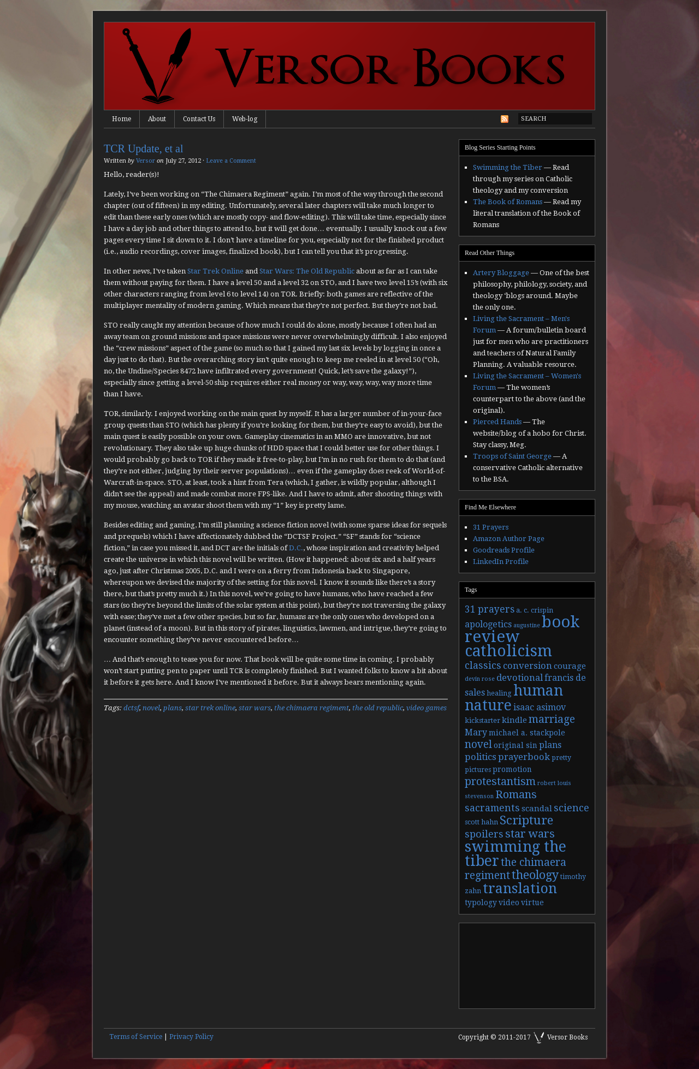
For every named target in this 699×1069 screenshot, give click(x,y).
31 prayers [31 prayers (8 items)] (489, 609)
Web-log (244, 119)
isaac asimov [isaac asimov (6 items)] (539, 707)
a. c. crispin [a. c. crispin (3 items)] (534, 610)
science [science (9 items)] (571, 807)
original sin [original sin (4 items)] (515, 745)
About (157, 119)
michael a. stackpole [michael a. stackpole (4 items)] (527, 732)
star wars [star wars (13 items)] (530, 833)
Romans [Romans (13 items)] (516, 794)
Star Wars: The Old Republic (306, 271)
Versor (145, 160)
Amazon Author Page (508, 538)
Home (121, 119)
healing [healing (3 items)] (499, 693)
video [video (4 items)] (509, 902)
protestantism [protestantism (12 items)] (500, 781)
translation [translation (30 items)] (520, 888)
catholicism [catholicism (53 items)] (508, 651)
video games (426, 708)
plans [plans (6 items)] (550, 745)
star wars (255, 708)
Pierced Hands (497, 422)
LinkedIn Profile (501, 561)
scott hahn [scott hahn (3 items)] (481, 822)
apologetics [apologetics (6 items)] (488, 624)
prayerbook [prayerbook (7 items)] (524, 757)
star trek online (210, 708)
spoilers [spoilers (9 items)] (484, 834)
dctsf (131, 708)
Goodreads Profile (504, 550)
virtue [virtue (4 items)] (532, 902)
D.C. (296, 548)
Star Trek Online (215, 271)
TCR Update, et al (143, 148)
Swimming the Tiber (507, 167)
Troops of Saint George (512, 456)
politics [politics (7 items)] (480, 757)
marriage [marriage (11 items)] (552, 719)
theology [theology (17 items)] (535, 875)
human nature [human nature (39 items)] (514, 698)
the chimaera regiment (311, 708)
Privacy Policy (191, 1037)
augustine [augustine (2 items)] (526, 625)
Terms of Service (135, 1037)
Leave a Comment (231, 160)
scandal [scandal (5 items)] (537, 808)
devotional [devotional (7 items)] (519, 678)
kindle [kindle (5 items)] (514, 720)
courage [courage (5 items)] (570, 666)
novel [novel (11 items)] (478, 744)
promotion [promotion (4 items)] (512, 769)
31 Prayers (490, 527)
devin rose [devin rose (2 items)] (480, 678)
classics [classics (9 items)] (483, 665)
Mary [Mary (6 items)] (476, 732)
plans (172, 708)
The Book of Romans (507, 202)
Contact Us (199, 119)
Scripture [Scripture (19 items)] (526, 820)
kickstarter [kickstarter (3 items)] (482, 720)
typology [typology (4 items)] (481, 902)
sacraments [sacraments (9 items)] (492, 807)
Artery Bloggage (501, 273)
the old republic (377, 708)
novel (151, 708)
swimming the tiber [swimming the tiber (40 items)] (515, 853)
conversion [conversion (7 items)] (527, 666)
